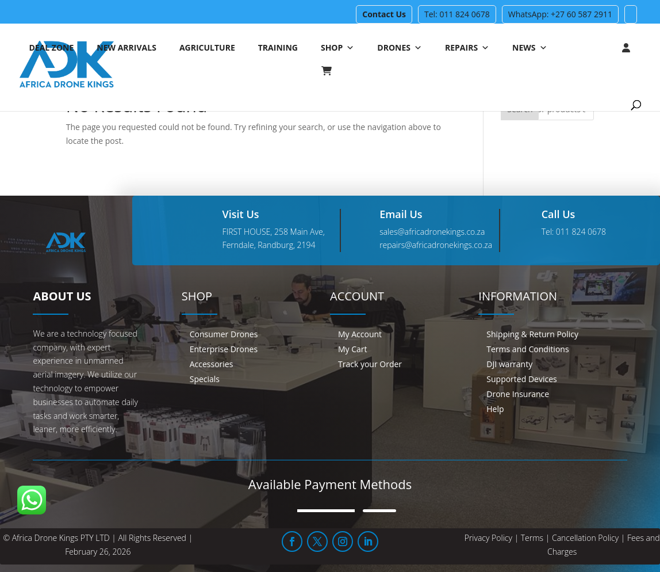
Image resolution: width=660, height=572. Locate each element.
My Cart (352, 349)
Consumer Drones (224, 334)
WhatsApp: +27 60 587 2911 (560, 14)
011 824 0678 (581, 231)
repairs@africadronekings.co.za (435, 244)
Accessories (211, 364)
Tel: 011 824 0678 (457, 14)
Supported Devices (521, 378)
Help (495, 408)
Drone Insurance (517, 393)
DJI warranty (509, 364)
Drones (399, 47)
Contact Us (384, 14)
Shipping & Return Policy (532, 334)
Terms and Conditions (527, 349)
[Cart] (332, 70)
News (529, 47)
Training (278, 47)
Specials (205, 378)
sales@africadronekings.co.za (432, 231)
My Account (360, 334)
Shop (337, 47)
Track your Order (370, 364)
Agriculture (207, 47)
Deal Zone (51, 47)
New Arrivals (126, 47)
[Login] (603, 47)
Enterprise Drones (224, 349)
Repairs (467, 47)
